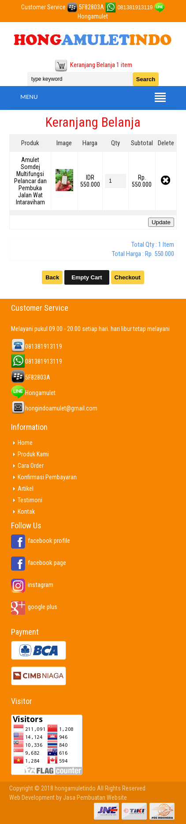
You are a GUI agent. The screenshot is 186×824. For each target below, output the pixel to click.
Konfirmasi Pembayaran (47, 477)
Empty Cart (86, 277)
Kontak (26, 511)
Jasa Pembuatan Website (95, 797)
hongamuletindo (75, 788)
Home (25, 442)
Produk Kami (33, 454)
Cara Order (31, 465)
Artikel (25, 488)
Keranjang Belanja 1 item (101, 65)
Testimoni (30, 500)
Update (161, 222)
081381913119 (135, 7)
